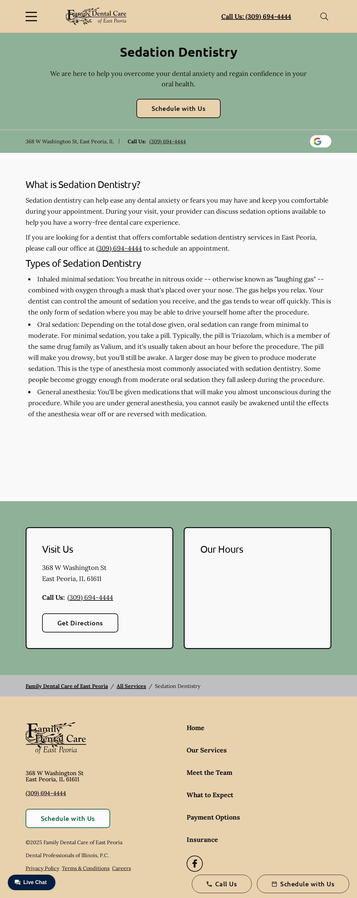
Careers (121, 868)
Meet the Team (209, 772)
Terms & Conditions (85, 868)
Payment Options (213, 817)
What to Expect (210, 795)
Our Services (207, 750)
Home (195, 728)
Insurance (202, 839)
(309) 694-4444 (167, 141)
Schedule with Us (179, 108)
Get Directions (80, 623)
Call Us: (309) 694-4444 (256, 16)
